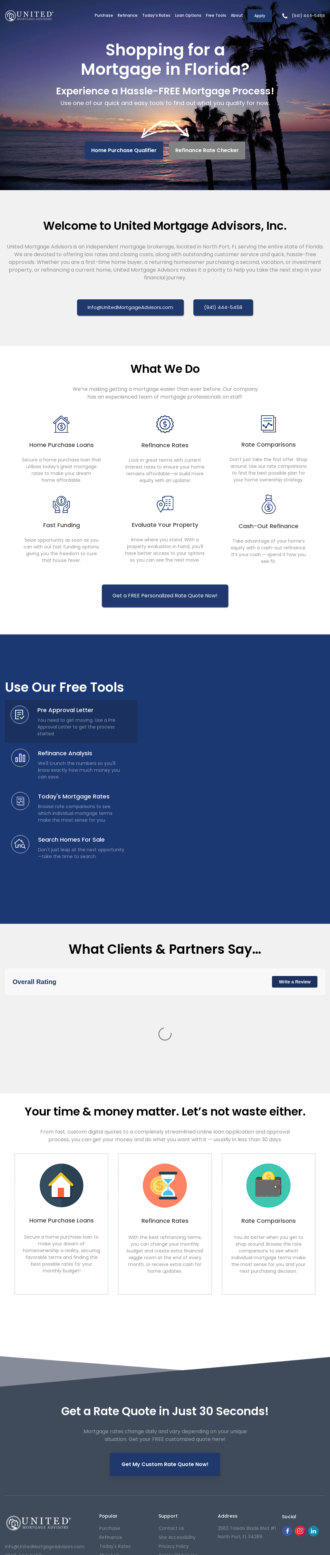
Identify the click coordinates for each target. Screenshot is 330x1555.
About (237, 15)
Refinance (128, 15)
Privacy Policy (174, 1437)
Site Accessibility (177, 1428)
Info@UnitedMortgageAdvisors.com (44, 1437)
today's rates (115, 1437)
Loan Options (188, 15)
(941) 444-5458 (308, 16)
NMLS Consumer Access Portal (295, 1498)
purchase (109, 1419)
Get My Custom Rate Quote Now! (165, 1349)
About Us (109, 1446)
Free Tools (216, 15)
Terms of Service (178, 1446)
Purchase (104, 15)
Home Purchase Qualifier (124, 150)
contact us (171, 1419)
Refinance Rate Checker (207, 150)
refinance (110, 1428)
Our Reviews (113, 1455)
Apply (259, 15)
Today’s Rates (156, 15)
